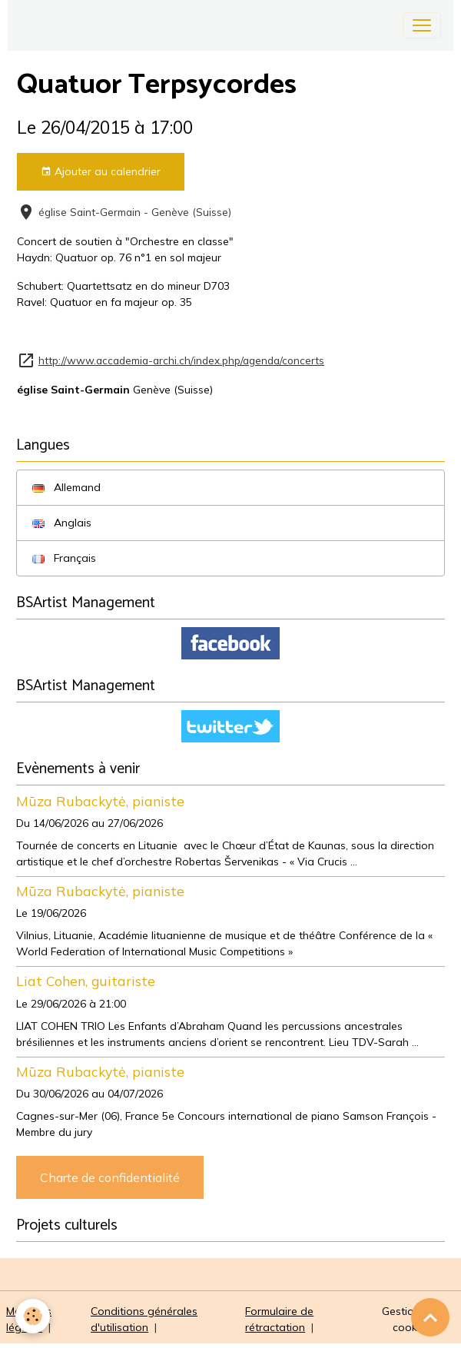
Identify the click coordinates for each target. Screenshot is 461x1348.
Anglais (61, 523)
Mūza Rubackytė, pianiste (100, 800)
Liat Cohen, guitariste (85, 980)
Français (64, 558)
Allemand (66, 487)
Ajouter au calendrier (101, 171)
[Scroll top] (430, 1317)
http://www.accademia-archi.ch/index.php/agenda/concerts (181, 360)
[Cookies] (32, 1316)
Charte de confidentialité (110, 1177)
